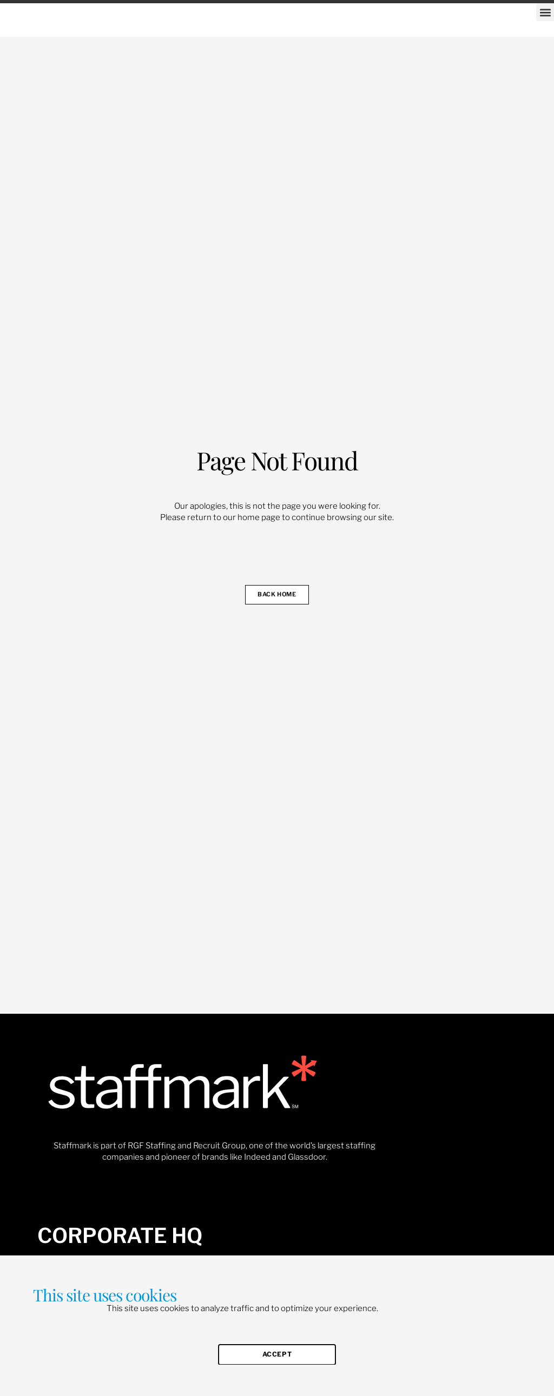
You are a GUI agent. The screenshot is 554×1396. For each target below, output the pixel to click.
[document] (277, 698)
